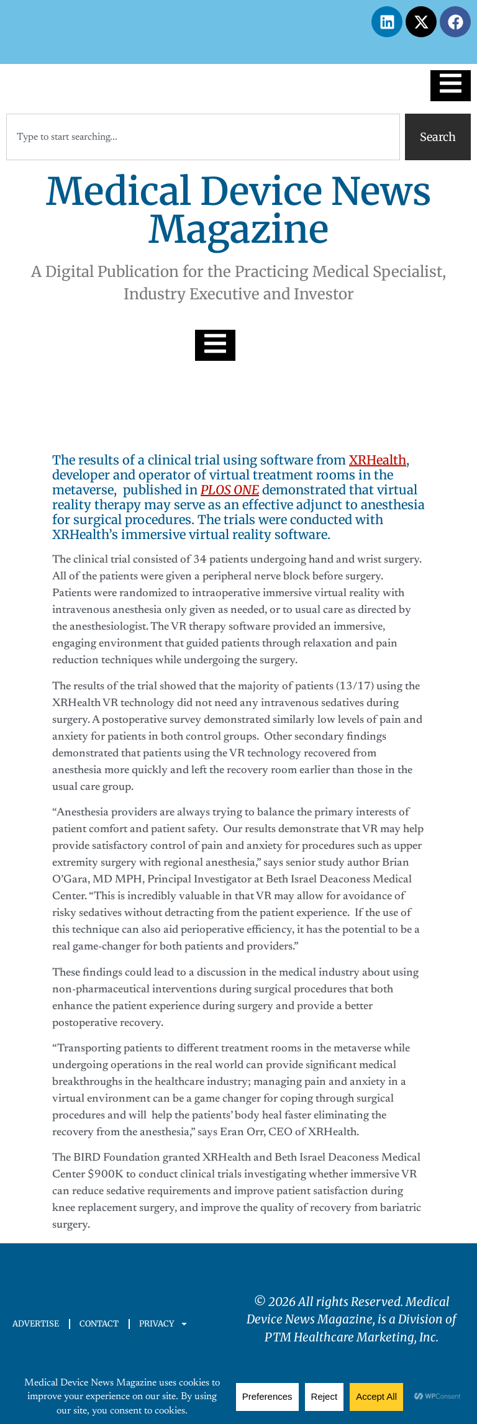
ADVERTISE (35, 1323)
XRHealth (377, 460)
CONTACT (99, 1323)
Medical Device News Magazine (239, 210)
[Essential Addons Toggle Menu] (450, 85)
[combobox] (203, 137)
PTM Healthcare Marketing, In (347, 1337)
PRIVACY (163, 1323)
